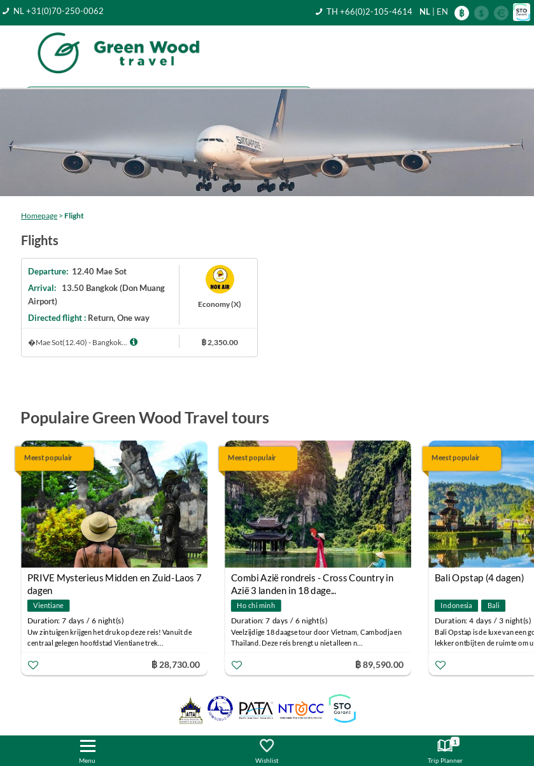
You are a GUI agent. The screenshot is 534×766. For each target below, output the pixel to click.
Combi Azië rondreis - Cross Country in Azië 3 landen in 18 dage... (312, 579)
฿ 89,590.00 (379, 663)
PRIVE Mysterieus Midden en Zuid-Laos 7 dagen (114, 579)
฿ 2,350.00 (219, 342)
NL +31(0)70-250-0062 (58, 11)
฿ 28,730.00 (175, 663)
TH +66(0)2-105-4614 (369, 11)
